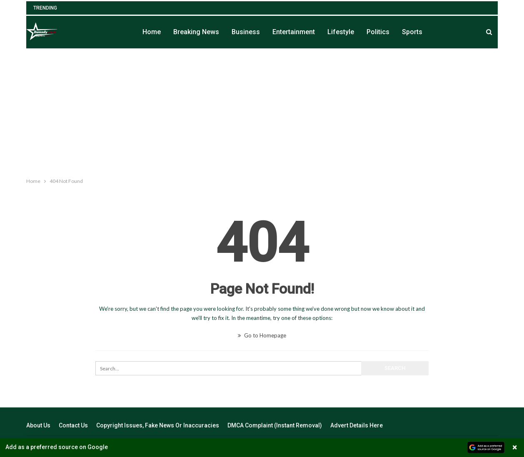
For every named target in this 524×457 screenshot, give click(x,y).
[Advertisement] (262, 111)
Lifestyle (340, 32)
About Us (38, 425)
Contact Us (73, 425)
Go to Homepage (262, 335)
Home (151, 32)
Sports (412, 32)
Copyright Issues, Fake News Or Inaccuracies (157, 425)
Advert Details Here (356, 425)
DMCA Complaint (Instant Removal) (274, 425)
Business (246, 32)
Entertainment (293, 32)
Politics (378, 32)
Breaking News (196, 32)
